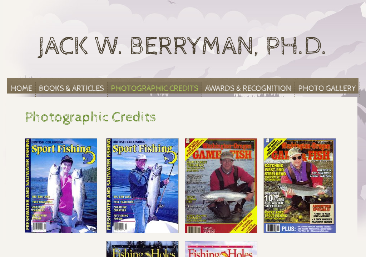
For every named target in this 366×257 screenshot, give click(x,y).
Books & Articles (71, 88)
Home (21, 88)
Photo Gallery (327, 88)
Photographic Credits (154, 88)
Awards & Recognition (248, 88)
